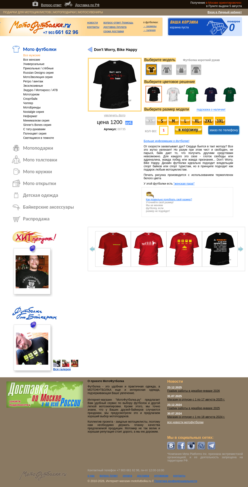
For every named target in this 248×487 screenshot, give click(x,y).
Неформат (30, 116)
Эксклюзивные (33, 85)
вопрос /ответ (109, 475)
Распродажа (36, 219)
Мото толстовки (40, 160)
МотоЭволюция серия (38, 77)
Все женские (31, 59)
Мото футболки (40, 49)
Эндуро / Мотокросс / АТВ (40, 90)
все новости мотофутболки (185, 422)
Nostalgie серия (33, 111)
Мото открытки (39, 183)
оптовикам (161, 475)
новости (92, 22)
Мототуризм (31, 94)
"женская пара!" (184, 183)
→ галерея (149, 30)
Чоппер (28, 103)
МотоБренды (32, 107)
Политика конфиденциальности (175, 481)
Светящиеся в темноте (38, 137)
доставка (143, 475)
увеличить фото (114, 115)
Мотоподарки (38, 148)
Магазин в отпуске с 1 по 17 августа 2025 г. (196, 399)
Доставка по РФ (87, 5)
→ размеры (150, 26)
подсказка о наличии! (211, 109)
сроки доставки (114, 31)
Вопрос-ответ (51, 5)
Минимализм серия (36, 120)
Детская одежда (40, 195)
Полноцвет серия (34, 133)
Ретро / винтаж (33, 81)
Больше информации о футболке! (166, 141)
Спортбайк (30, 98)
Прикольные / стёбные (38, 68)
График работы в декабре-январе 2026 (193, 390)
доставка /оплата (115, 27)
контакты (93, 27)
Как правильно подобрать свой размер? (169, 199)
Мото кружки (37, 171)
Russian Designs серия (38, 72)
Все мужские (31, 55)
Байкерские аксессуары (48, 207)
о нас (91, 475)
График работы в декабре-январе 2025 (193, 408)
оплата (127, 475)
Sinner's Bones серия (37, 124)
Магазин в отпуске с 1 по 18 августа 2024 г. (196, 416)
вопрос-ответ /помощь (118, 22)
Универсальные (34, 64)
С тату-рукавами (34, 129)
